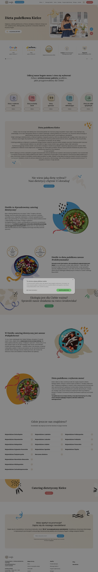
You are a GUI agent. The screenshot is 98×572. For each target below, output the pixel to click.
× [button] (72, 279)
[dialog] (49, 286)
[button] (32, 290)
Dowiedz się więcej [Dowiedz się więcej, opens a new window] (44, 286)
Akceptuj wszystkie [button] (64, 290)
